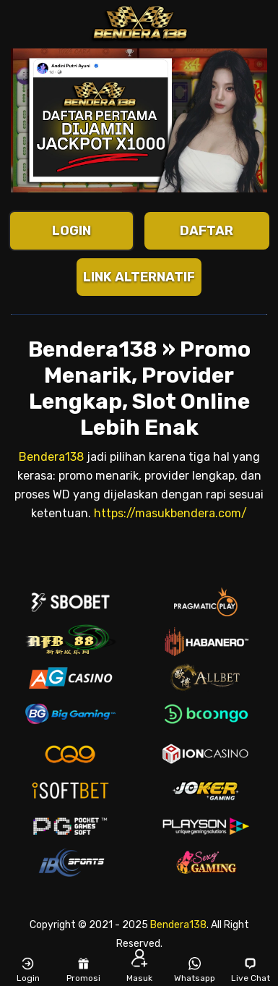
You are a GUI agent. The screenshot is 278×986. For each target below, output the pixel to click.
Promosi (83, 969)
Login (28, 969)
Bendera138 (51, 457)
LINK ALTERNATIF (139, 277)
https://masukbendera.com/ (170, 513)
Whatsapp (194, 969)
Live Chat (250, 969)
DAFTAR (206, 231)
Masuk (139, 969)
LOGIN (71, 231)
